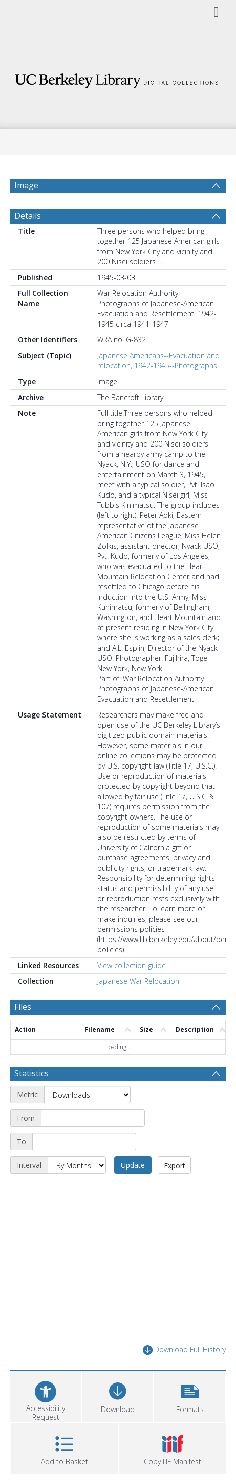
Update (133, 1165)
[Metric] (87, 1094)
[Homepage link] (118, 78)
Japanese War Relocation (138, 981)
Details (27, 215)
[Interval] (77, 1165)
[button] (189, 1395)
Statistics (31, 1073)
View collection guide (131, 965)
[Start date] (93, 1118)
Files (22, 1006)
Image (26, 185)
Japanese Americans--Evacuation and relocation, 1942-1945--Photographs (158, 360)
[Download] (118, 1395)
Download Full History (184, 1350)
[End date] (84, 1141)
